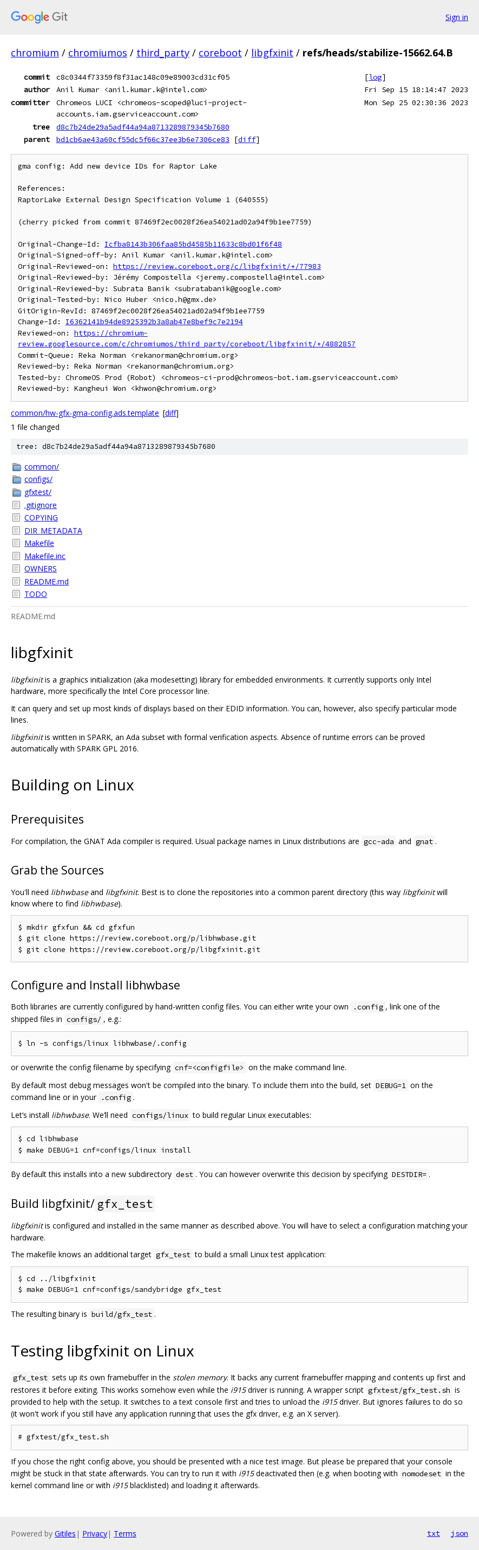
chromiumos (97, 52)
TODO (35, 594)
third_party (162, 52)
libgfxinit (272, 52)
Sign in (456, 17)
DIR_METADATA (53, 530)
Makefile (39, 543)
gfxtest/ (37, 492)
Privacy (94, 1533)
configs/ (38, 479)
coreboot (220, 52)
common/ (41, 466)
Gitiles (65, 1533)
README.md (46, 581)
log (375, 77)
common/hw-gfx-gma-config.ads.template (85, 413)
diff (246, 139)
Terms (125, 1533)
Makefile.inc (44, 556)
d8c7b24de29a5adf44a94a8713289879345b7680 (142, 127)
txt (433, 1533)
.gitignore (40, 505)
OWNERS (40, 568)
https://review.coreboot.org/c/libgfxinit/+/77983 (217, 266)
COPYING (41, 517)
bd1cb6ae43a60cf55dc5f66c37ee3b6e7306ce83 (142, 139)
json (459, 1533)
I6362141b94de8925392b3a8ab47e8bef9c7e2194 (154, 321)
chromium (35, 52)
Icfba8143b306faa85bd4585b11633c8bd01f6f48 (193, 244)
